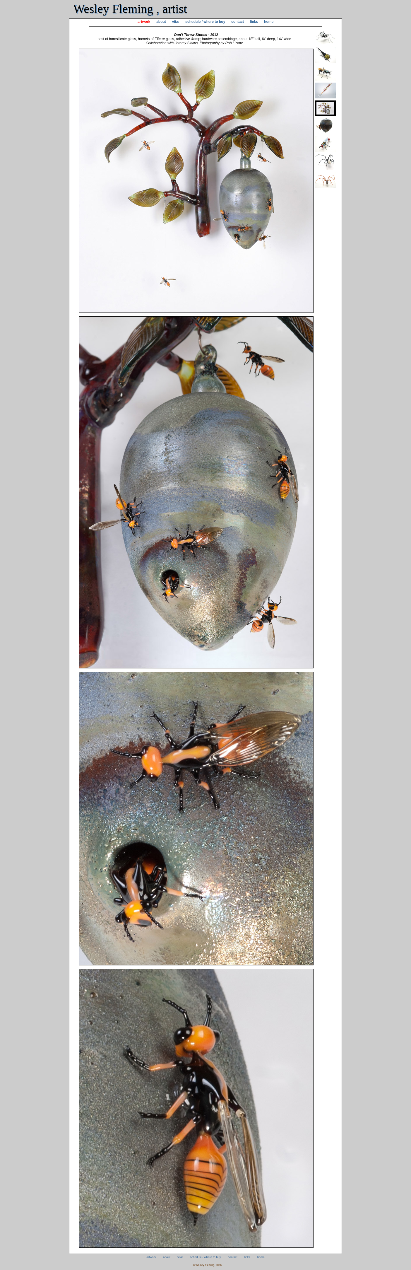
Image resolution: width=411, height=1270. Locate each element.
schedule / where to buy (205, 22)
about (161, 22)
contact (237, 22)
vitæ (175, 22)
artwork (144, 22)
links (254, 22)
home (268, 22)
